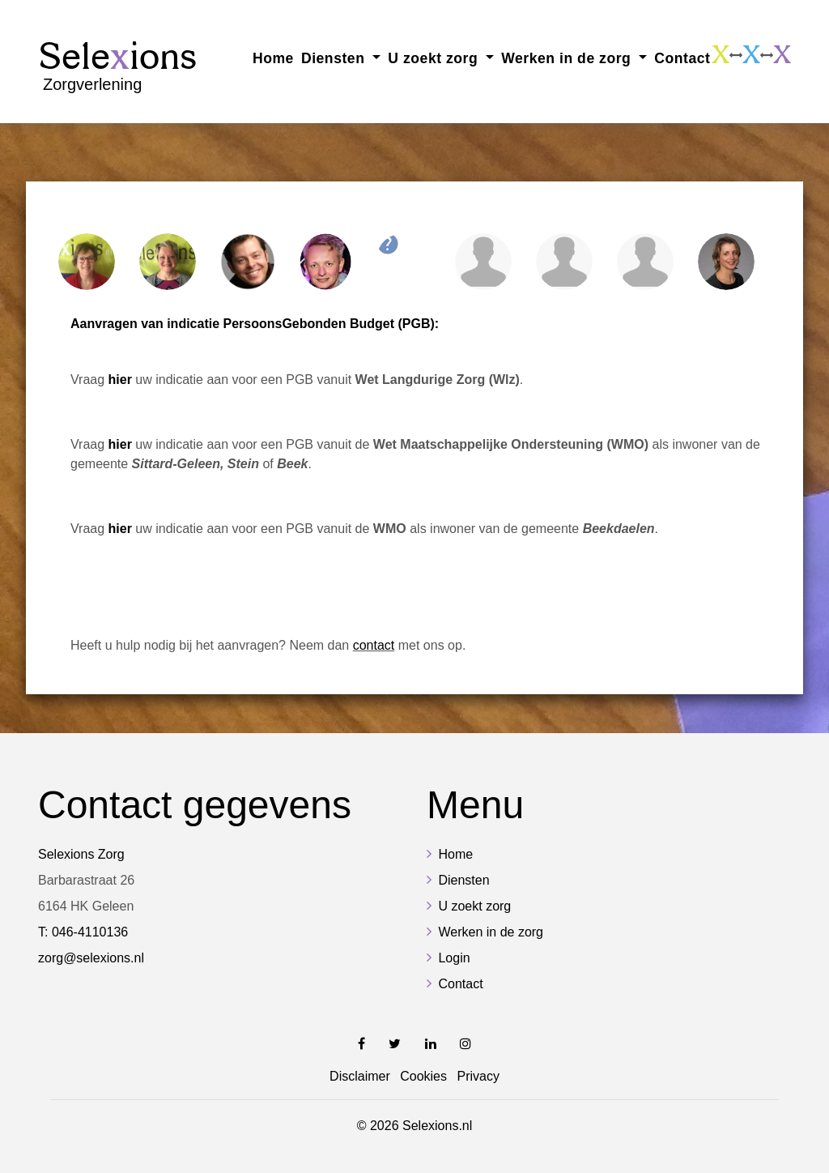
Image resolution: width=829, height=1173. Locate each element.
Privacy (478, 1076)
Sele (117, 65)
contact (374, 645)
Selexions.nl (437, 1125)
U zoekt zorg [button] (435, 58)
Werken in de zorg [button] (568, 58)
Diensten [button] (335, 58)
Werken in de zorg (490, 932)
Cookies (423, 1076)
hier (120, 444)
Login (454, 958)
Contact (682, 58)
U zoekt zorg (474, 906)
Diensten (463, 880)
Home (273, 58)
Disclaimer (359, 1076)
